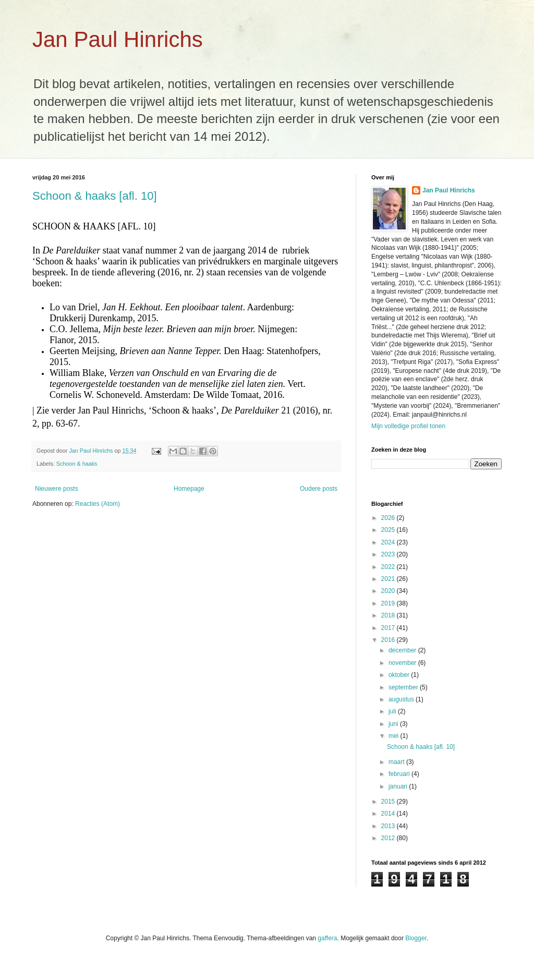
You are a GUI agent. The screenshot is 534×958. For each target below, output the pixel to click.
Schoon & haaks (77, 463)
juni (394, 723)
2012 (389, 838)
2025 (389, 529)
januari (399, 786)
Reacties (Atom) (97, 503)
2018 (389, 615)
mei (394, 735)
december (403, 650)
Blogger (416, 938)
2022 (389, 567)
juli (393, 711)
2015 (389, 801)
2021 (389, 579)
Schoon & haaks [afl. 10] (94, 195)
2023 (389, 554)
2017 (389, 628)
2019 (389, 603)
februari (400, 774)
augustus (402, 699)
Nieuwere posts (56, 488)
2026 (389, 518)
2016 (389, 640)
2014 (389, 813)
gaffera (327, 938)
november (403, 662)
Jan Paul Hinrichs (117, 39)
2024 (389, 542)
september (404, 687)
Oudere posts (318, 488)
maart (397, 762)
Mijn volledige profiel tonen (408, 426)
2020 (389, 591)
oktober (400, 674)
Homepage (189, 488)
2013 (389, 826)
